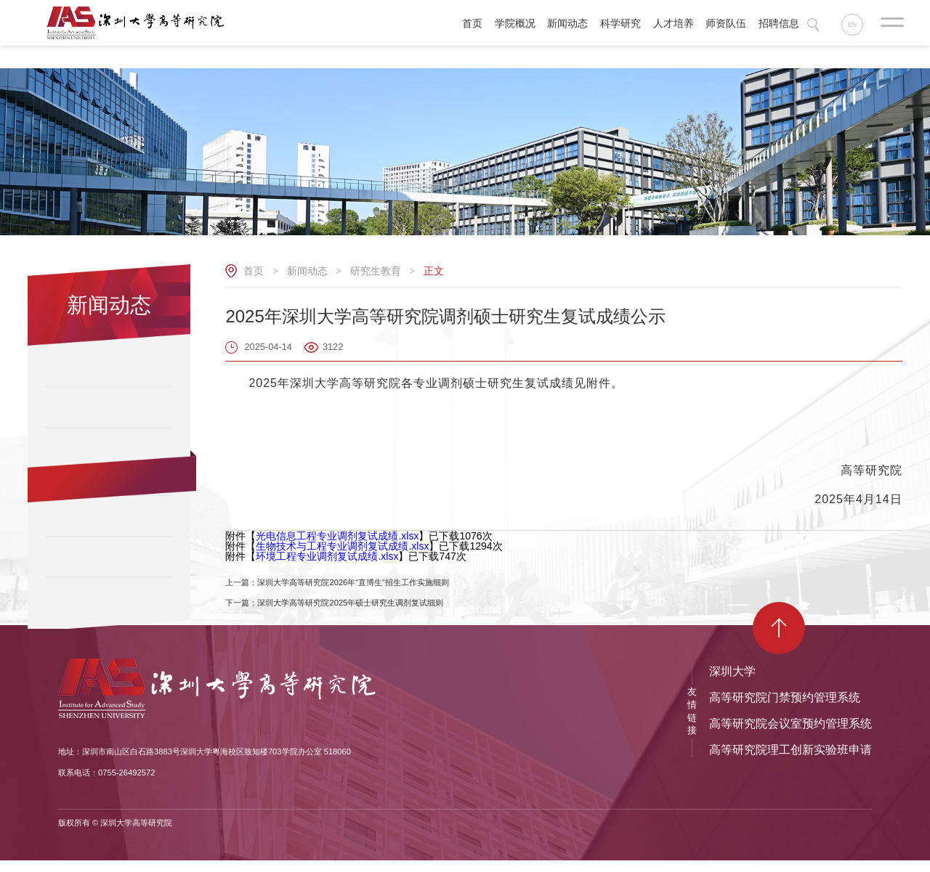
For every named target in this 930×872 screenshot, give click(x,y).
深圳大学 (732, 683)
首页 (253, 271)
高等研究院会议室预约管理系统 (790, 735)
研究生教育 (375, 271)
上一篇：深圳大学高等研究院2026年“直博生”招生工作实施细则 (367, 586)
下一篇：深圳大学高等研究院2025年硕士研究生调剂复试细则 (364, 612)
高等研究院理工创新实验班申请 (790, 761)
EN (855, 25)
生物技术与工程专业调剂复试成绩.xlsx (342, 546)
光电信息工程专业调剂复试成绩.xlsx (337, 536)
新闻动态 (307, 271)
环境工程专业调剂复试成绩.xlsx (327, 556)
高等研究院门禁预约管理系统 (784, 709)
